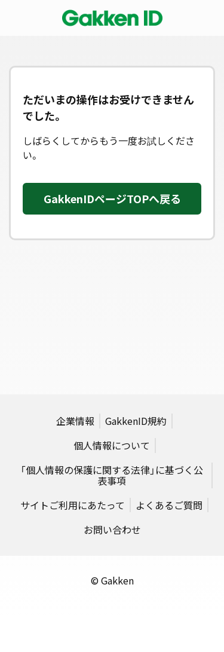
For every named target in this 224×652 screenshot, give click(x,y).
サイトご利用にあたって (72, 505)
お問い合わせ (112, 529)
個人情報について (111, 445)
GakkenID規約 (136, 421)
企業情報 (75, 421)
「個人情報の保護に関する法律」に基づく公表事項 (111, 475)
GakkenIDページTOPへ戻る (112, 199)
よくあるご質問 (169, 505)
